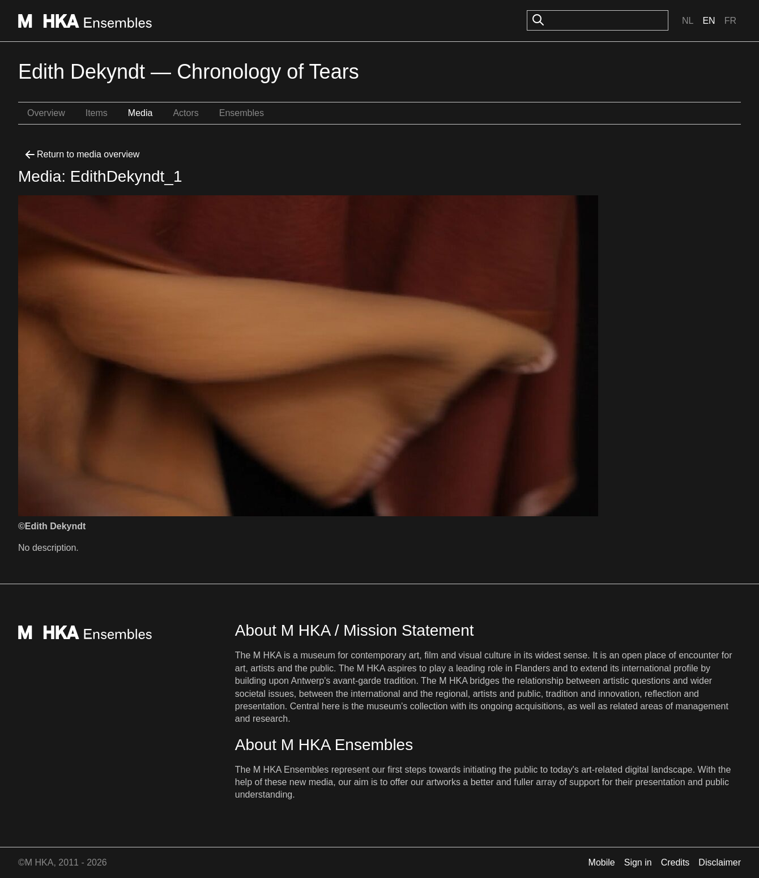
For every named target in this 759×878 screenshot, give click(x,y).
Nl (687, 20)
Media (140, 113)
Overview (46, 113)
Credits (675, 862)
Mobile (602, 862)
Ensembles (241, 113)
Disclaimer (719, 862)
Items (97, 113)
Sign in (638, 862)
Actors (185, 113)
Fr (730, 20)
